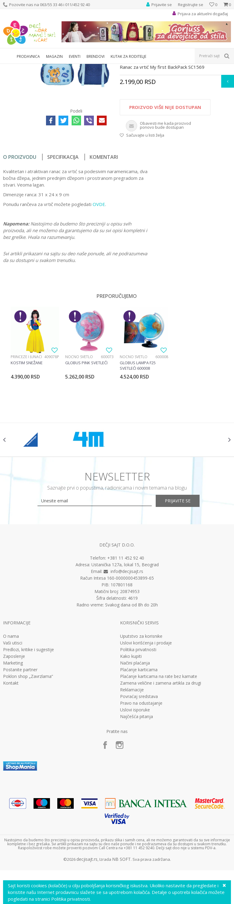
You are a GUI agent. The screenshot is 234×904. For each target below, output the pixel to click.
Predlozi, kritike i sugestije (28, 723)
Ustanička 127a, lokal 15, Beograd (125, 638)
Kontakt (11, 756)
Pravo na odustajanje (141, 776)
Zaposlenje (14, 730)
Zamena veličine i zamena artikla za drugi (160, 756)
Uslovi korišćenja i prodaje (146, 716)
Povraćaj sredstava (139, 770)
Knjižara (50, 67)
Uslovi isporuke (135, 783)
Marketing (13, 736)
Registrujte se (190, 4)
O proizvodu (19, 225)
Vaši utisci (12, 716)
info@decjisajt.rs (127, 645)
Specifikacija (63, 225)
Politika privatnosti (138, 723)
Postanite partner (20, 743)
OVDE (99, 272)
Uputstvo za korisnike (141, 709)
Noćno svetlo (79, 424)
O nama (11, 709)
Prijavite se (184, 574)
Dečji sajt (11, 67)
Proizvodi (31, 67)
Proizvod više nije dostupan (165, 175)
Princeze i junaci (26, 424)
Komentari (104, 225)
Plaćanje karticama (139, 743)
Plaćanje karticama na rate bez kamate (158, 750)
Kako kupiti (131, 730)
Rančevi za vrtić (75, 67)
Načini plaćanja (135, 736)
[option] (35, 424)
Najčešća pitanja (136, 790)
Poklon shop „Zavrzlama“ (28, 750)
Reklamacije (132, 763)
